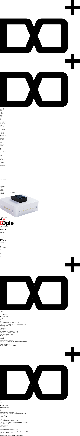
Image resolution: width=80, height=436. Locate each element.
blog (1, 193)
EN (2, 136)
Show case (2, 186)
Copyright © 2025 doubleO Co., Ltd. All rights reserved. (11, 346)
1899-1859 (2, 338)
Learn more (3, 185)
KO (0, 136)
